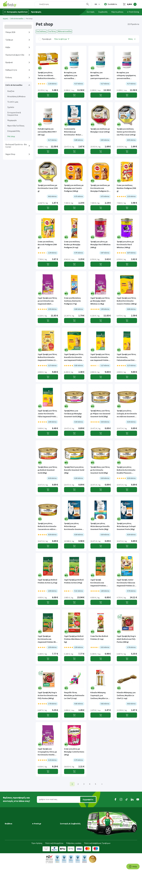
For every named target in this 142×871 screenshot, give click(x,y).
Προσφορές (36, 12)
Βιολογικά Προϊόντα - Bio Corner (16, 145)
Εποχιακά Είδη (13, 131)
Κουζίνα (10, 91)
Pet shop (11, 136)
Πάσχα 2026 (10, 32)
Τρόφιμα (9, 39)
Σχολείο (10, 107)
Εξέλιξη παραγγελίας (13, 817)
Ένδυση (8, 77)
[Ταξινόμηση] (132, 39)
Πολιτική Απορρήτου (54, 849)
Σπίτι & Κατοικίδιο (16, 18)
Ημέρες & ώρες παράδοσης (16, 824)
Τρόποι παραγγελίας (13, 831)
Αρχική (5, 18)
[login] (110, 4)
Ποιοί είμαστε (38, 820)
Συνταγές (90, 12)
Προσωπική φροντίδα (14, 55)
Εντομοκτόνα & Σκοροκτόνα (14, 113)
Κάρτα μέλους (117, 12)
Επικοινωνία (37, 837)
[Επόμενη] (102, 784)
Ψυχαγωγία (12, 120)
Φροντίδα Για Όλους (15, 125)
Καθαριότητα (11, 70)
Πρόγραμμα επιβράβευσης (43, 824)
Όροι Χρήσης (37, 849)
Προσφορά (46, 39)
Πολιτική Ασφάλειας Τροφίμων (97, 849)
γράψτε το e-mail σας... (48, 799)
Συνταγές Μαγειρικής (69, 817)
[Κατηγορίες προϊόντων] (16, 11)
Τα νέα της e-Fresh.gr (41, 827)
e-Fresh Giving (133, 12)
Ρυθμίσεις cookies (73, 849)
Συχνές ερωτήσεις (12, 841)
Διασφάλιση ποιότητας (42, 831)
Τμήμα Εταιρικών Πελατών (43, 834)
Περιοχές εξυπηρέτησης (15, 827)
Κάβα (7, 47)
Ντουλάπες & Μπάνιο (16, 96)
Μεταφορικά (10, 820)
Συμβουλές (103, 12)
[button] (97, 4)
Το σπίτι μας (12, 102)
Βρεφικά (9, 62)
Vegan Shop (10, 154)
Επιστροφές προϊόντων (15, 837)
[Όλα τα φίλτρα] (61, 39)
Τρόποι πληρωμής (13, 834)
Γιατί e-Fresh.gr (38, 817)
